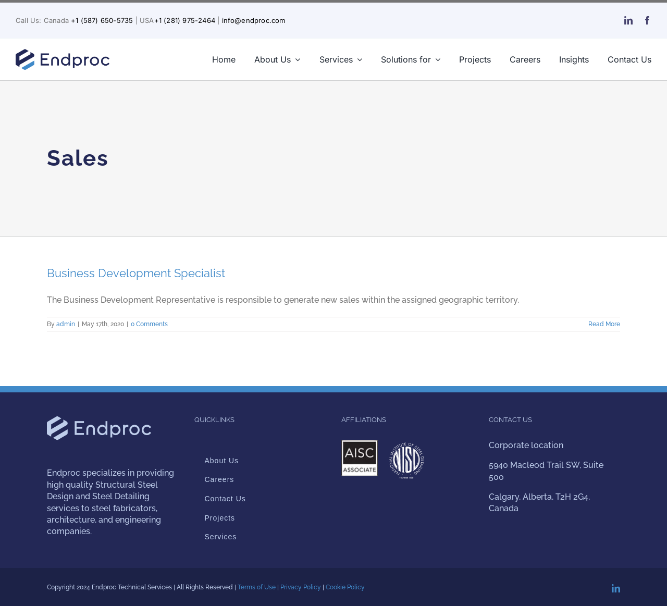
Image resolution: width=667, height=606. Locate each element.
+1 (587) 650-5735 (102, 20)
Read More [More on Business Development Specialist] (604, 324)
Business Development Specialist (136, 273)
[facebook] (647, 20)
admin (65, 324)
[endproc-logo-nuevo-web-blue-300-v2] (62, 52)
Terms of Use (257, 587)
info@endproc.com (254, 20)
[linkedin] (628, 20)
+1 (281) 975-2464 (184, 20)
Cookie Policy (345, 587)
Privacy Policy (300, 587)
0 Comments (149, 324)
